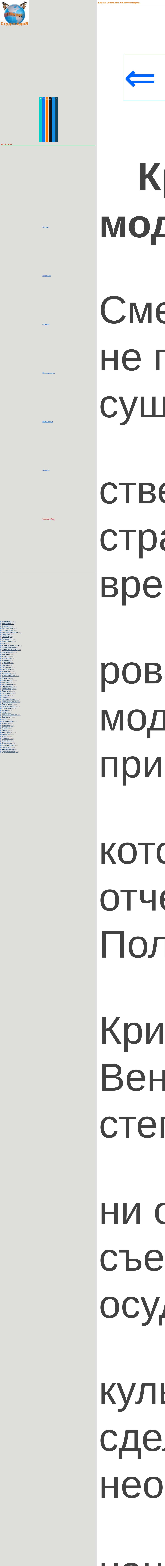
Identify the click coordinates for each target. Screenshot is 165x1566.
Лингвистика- (8, 667)
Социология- (8, 717)
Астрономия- (8, 624)
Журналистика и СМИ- (12, 645)
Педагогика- (8, 691)
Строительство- (9, 721)
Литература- (8, 669)
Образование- (9, 687)
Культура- (7, 665)
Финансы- (8, 734)
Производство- (9, 704)
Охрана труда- (9, 689)
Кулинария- (8, 663)
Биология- (7, 626)
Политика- (7, 695)
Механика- (8, 682)
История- (7, 656)
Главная (45, 227)
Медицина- (8, 678)
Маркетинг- (8, 671)
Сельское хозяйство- (11, 715)
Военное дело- (9, 630)
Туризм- (7, 728)
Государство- (8, 639)
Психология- (9, 708)
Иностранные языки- (11, 650)
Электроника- (9, 743)
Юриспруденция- (10, 749)
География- (8, 635)
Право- (6, 697)
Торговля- (7, 723)
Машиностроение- (10, 676)
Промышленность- (11, 706)
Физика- (7, 730)
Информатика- (9, 652)
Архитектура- (9, 621)
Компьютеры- (9, 658)
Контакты (45, 470)
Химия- (7, 736)
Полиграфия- (9, 693)
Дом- (6, 643)
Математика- (9, 674)
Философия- (9, 732)
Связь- (6, 713)
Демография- (9, 641)
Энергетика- (8, 747)
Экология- (8, 739)
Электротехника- (10, 745)
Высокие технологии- (11, 632)
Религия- (7, 710)
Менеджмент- (9, 680)
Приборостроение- (11, 700)
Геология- (7, 637)
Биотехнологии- (9, 628)
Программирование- (11, 702)
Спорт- (6, 719)
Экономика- (8, 741)
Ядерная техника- (10, 752)
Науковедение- (9, 684)
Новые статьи (47, 422)
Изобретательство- (11, 648)
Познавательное (48, 373)
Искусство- (8, 654)
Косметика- (7, 661)
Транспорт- (8, 726)
